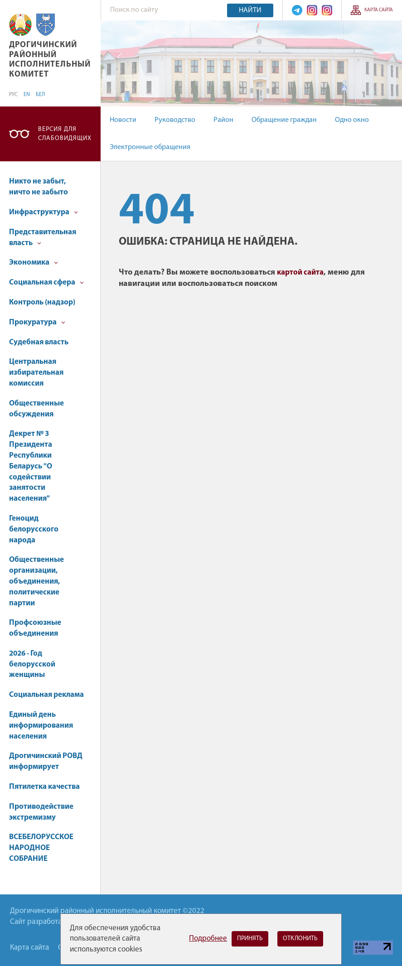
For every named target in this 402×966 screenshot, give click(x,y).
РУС (13, 94)
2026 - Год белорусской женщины (32, 664)
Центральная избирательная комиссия (36, 372)
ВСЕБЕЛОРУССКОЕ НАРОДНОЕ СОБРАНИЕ (41, 848)
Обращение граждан (284, 120)
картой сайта (300, 272)
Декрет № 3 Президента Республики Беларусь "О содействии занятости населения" (30, 466)
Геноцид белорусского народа (33, 529)
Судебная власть (38, 342)
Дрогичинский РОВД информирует (45, 761)
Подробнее (208, 938)
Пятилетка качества (44, 787)
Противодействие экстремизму (41, 812)
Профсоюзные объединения (35, 628)
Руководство (175, 120)
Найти (250, 10)
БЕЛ (40, 94)
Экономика (33, 262)
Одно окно (352, 120)
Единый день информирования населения (41, 725)
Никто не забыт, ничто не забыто (38, 187)
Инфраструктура (43, 212)
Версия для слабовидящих (65, 134)
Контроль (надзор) (42, 302)
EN (27, 94)
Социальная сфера (46, 282)
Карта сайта (378, 10)
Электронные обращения (150, 147)
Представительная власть (42, 237)
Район (223, 120)
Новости (123, 120)
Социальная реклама (46, 695)
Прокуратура (37, 322)
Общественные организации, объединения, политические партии (36, 581)
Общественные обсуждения (36, 409)
